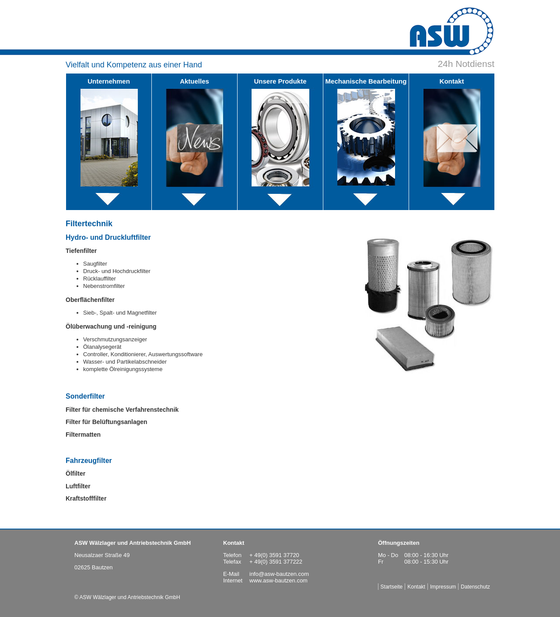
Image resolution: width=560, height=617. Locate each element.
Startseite (392, 587)
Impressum (443, 587)
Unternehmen (109, 81)
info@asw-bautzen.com (279, 574)
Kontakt (452, 81)
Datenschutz (475, 587)
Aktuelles (194, 81)
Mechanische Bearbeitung (366, 81)
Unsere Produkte (280, 81)
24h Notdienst (466, 64)
